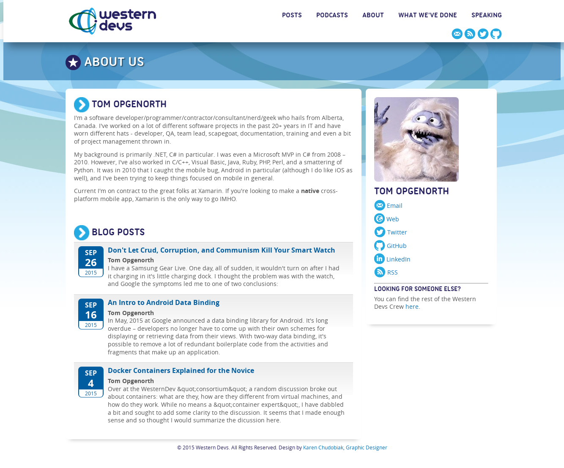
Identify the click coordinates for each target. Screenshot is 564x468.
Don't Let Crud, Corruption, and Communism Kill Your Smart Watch (221, 250)
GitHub (390, 246)
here (412, 306)
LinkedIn (392, 259)
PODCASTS (332, 16)
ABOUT (373, 16)
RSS (386, 272)
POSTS (292, 16)
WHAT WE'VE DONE (427, 16)
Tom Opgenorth (411, 193)
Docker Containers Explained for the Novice (181, 371)
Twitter (390, 232)
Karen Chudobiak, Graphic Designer (345, 447)
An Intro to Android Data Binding (163, 303)
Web (386, 219)
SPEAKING (486, 16)
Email (388, 205)
